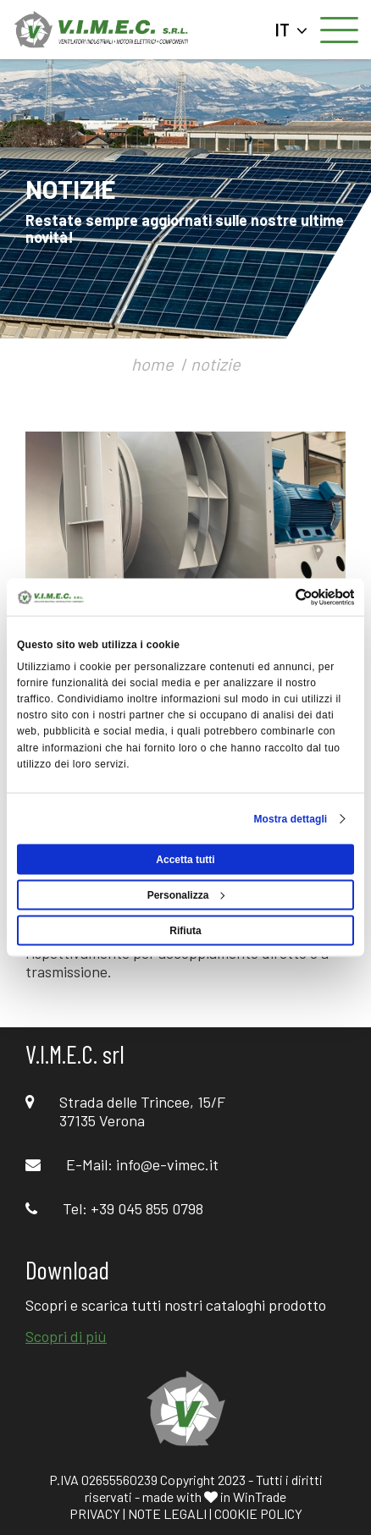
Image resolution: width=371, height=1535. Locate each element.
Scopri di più (66, 1336)
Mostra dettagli (290, 818)
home (152, 363)
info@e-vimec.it (167, 1164)
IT (291, 29)
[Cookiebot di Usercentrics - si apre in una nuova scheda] (280, 597)
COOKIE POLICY (258, 1513)
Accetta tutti (185, 859)
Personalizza (186, 894)
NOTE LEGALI (167, 1513)
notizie (216, 363)
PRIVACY (94, 1513)
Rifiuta (185, 930)
